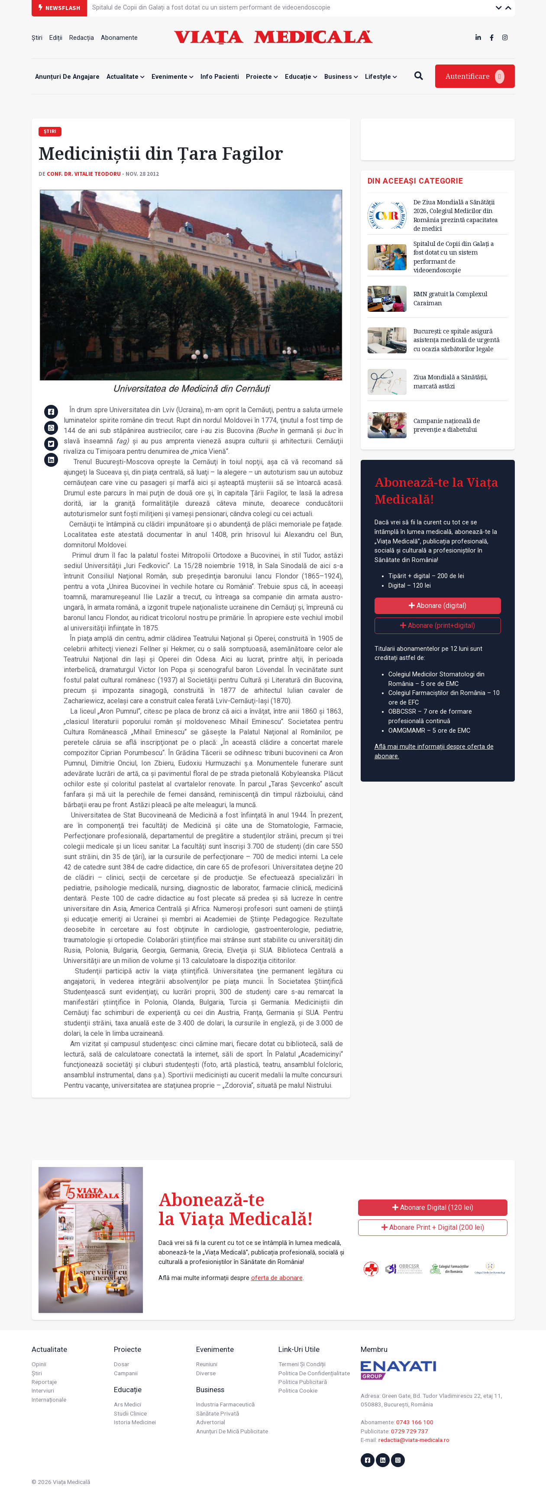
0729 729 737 (409, 1431)
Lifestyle (381, 77)
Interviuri (43, 1390)
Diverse (206, 1373)
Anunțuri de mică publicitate (232, 1431)
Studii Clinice (130, 1413)
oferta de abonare (277, 1278)
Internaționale (49, 1399)
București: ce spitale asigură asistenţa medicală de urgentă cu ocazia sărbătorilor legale (457, 339)
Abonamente (119, 38)
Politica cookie (297, 1390)
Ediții (55, 38)
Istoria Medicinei (135, 1422)
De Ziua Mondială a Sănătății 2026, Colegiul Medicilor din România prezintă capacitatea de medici (456, 215)
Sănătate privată (217, 1413)
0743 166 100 (414, 1422)
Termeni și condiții (302, 1364)
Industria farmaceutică (225, 1404)
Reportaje (44, 1381)
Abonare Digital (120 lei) (432, 1207)
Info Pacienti (219, 77)
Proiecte (262, 77)
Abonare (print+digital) (437, 625)
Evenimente (173, 77)
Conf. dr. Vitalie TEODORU (84, 173)
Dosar (121, 1364)
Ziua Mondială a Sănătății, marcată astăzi (451, 381)
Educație (301, 77)
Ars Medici (127, 1404)
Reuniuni (206, 1364)
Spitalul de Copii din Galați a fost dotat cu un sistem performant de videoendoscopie (211, 7)
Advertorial (210, 1422)
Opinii (39, 1364)
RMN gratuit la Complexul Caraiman (451, 298)
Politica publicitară (302, 1381)
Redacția (81, 38)
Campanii (126, 1373)
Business (341, 77)
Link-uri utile (299, 1349)
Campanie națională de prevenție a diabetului (447, 425)
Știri (37, 38)
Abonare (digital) (437, 605)
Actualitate (126, 77)
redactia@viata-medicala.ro (413, 1439)
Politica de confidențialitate (314, 1373)
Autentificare (475, 77)
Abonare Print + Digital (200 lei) (432, 1227)
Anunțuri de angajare (67, 77)
